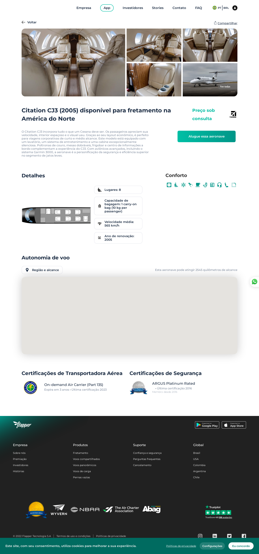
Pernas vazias (81, 477)
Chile (196, 477)
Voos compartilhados (86, 459)
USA (196, 459)
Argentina (199, 471)
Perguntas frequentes (146, 459)
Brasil (196, 453)
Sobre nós (19, 453)
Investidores (20, 465)
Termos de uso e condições (73, 536)
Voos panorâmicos (84, 465)
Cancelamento (142, 465)
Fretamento (80, 453)
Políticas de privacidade (111, 536)
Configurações (212, 546)
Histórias (18, 471)
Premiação (20, 459)
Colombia (199, 465)
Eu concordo (241, 546)
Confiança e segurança (147, 453)
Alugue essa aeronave (206, 136)
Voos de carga (82, 471)
